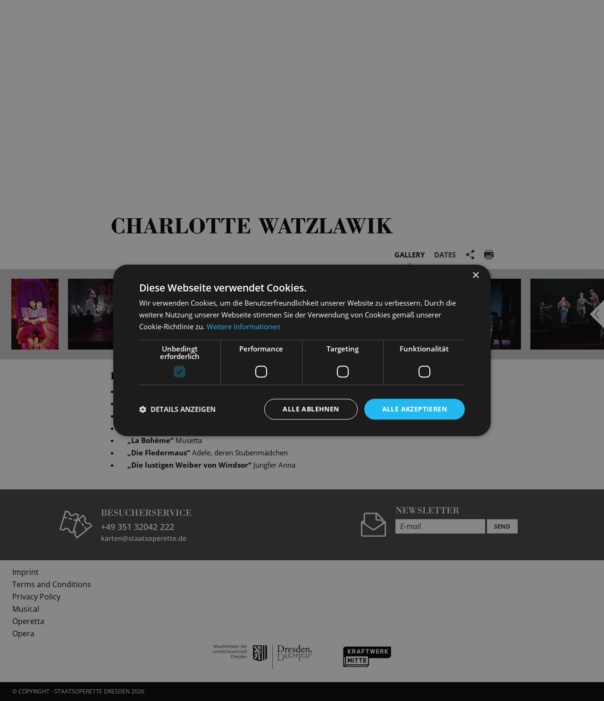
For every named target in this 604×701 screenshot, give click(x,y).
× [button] (475, 275)
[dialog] (302, 350)
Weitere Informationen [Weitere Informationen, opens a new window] (243, 326)
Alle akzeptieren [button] (414, 408)
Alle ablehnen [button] (311, 408)
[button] (177, 409)
